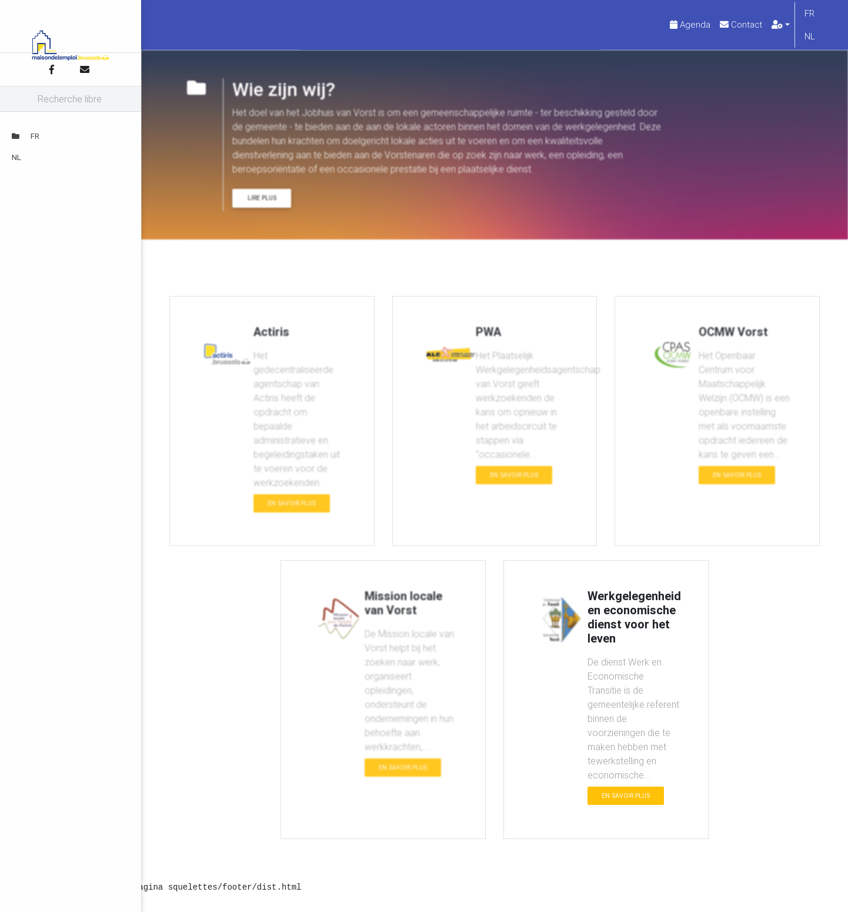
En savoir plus (292, 513)
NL (16, 157)
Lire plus (262, 207)
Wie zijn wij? (217, 263)
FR (25, 136)
